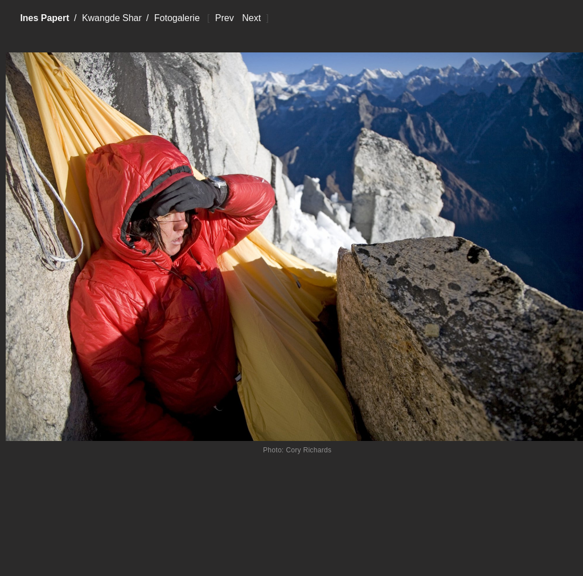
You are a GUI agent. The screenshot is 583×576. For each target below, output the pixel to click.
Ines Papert (44, 18)
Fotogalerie (177, 18)
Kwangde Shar (112, 18)
